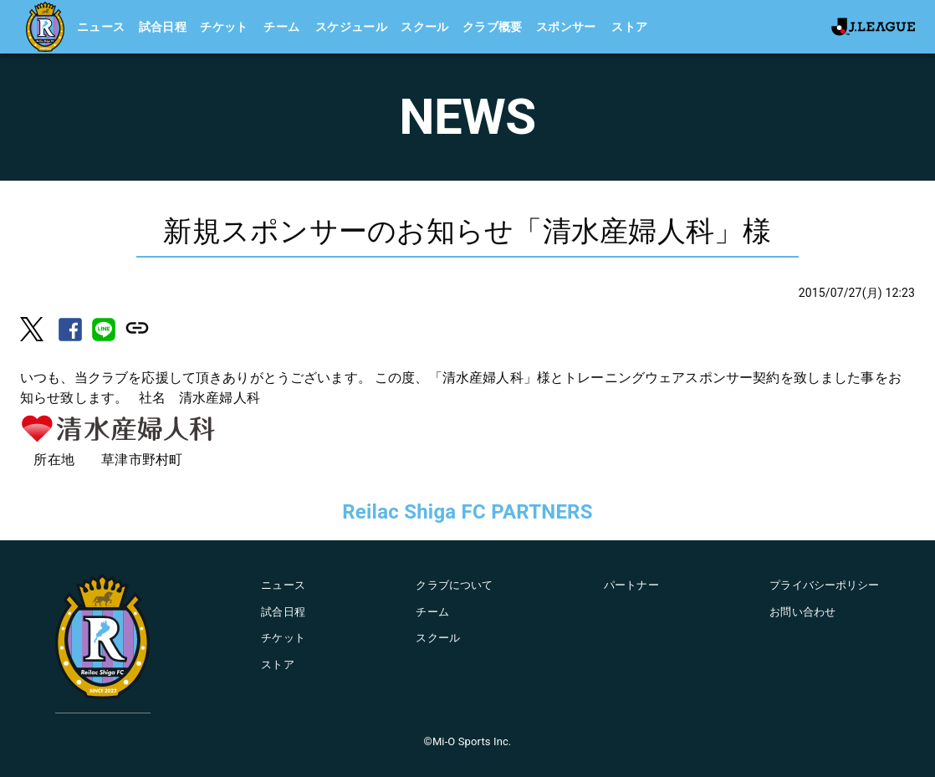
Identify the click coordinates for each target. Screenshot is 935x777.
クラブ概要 (492, 26)
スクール (425, 26)
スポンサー (566, 26)
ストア (629, 26)
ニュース (101, 26)
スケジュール (351, 26)
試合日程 (163, 26)
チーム (281, 26)
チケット (224, 26)
